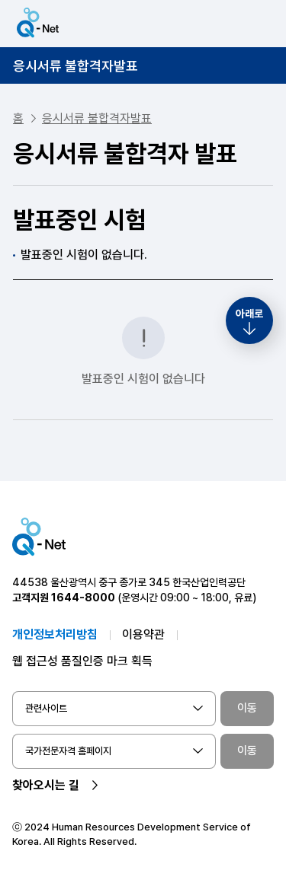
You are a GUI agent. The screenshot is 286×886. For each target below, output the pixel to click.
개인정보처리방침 (55, 634)
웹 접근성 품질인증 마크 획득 (82, 661)
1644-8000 (83, 597)
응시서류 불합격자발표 (75, 66)
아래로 (249, 314)
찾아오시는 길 (45, 785)
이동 (247, 708)
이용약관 (143, 634)
